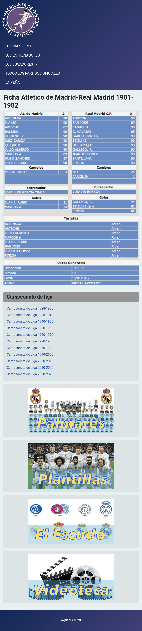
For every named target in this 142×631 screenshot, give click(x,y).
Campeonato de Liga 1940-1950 (30, 322)
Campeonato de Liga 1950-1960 (30, 328)
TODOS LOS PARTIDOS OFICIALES (32, 73)
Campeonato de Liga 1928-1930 (30, 308)
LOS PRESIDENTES (20, 46)
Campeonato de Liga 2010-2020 (30, 368)
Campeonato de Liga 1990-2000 (30, 354)
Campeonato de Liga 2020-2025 (30, 374)
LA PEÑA (12, 82)
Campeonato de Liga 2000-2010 (30, 361)
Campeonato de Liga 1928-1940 (30, 315)
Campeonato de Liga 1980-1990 (30, 348)
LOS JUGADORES (19, 64)
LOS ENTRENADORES (22, 55)
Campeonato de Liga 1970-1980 (30, 341)
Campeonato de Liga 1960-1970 (30, 335)
